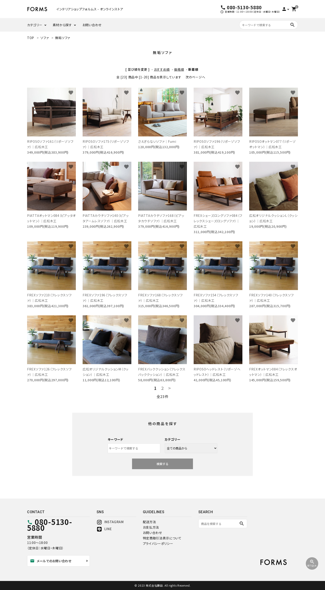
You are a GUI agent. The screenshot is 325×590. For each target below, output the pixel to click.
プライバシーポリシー (158, 543)
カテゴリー (34, 25)
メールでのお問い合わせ (51, 561)
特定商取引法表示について (162, 538)
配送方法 (149, 522)
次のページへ (195, 77)
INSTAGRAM (110, 522)
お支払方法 (151, 527)
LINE (104, 529)
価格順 (179, 69)
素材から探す (62, 25)
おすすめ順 (162, 69)
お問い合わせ (92, 25)
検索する (162, 464)
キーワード (115, 439)
